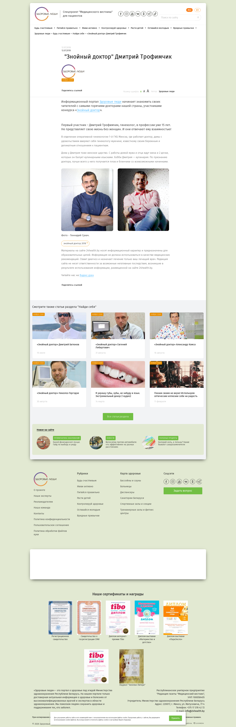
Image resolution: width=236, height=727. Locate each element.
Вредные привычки (185, 28)
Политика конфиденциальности (52, 519)
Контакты (39, 513)
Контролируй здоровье (115, 28)
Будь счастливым (45, 28)
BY (197, 10)
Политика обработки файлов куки (50, 533)
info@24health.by (195, 711)
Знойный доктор (88, 110)
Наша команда (42, 507)
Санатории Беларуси (132, 498)
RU (189, 10)
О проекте (39, 490)
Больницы (126, 486)
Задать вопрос (183, 490)
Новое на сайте (45, 429)
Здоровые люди (166, 91)
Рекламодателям (43, 501)
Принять (175, 718)
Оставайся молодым (160, 28)
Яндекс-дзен (87, 275)
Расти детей (138, 28)
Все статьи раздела (118, 416)
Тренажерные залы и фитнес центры (137, 511)
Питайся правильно (69, 28)
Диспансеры (127, 492)
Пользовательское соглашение (51, 525)
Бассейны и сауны (130, 480)
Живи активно (91, 28)
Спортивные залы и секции (135, 503)
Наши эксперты (42, 495)
